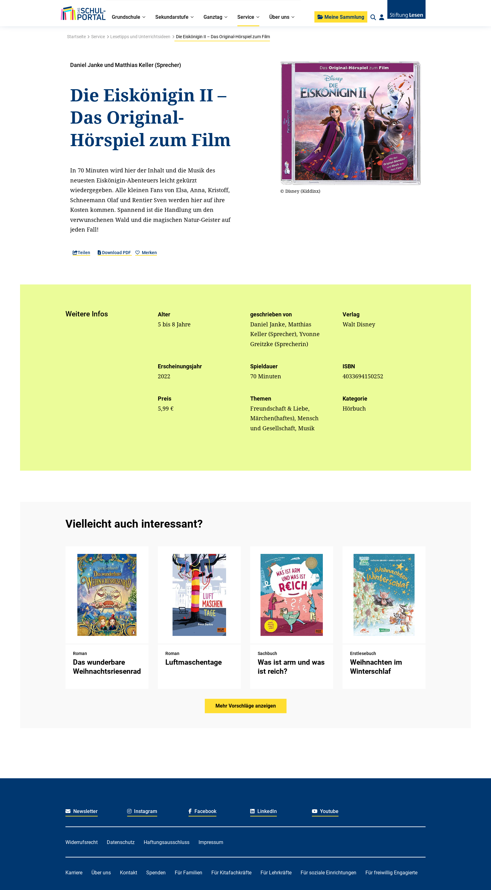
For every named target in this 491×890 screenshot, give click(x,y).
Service (98, 36)
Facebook (202, 811)
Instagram (142, 811)
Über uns (101, 873)
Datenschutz (121, 842)
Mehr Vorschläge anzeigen (245, 706)
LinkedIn (263, 811)
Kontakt (128, 873)
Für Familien (188, 873)
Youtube (325, 811)
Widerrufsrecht (81, 842)
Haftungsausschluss (166, 842)
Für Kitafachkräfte (231, 873)
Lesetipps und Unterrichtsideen (140, 36)
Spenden (156, 873)
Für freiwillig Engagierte (391, 873)
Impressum (211, 842)
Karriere (73, 873)
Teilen (81, 252)
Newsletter (81, 811)
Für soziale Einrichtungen (328, 873)
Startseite (76, 36)
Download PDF (115, 252)
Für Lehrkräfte (276, 873)
